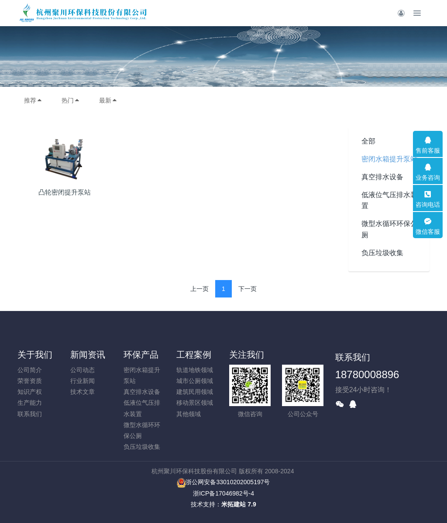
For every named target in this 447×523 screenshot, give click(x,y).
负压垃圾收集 (382, 252)
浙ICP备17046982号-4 (223, 493)
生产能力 (29, 402)
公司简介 (29, 369)
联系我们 (29, 413)
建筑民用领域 (194, 391)
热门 (71, 100)
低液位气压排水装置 (389, 200)
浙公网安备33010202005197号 (223, 482)
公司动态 (82, 369)
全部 (368, 141)
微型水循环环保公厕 (389, 229)
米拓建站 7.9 (238, 504)
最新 (108, 100)
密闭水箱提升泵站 (389, 159)
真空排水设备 (382, 177)
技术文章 (82, 391)
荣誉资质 (29, 380)
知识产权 (29, 391)
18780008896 (367, 374)
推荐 (33, 100)
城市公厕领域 (194, 380)
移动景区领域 (194, 402)
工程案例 (193, 354)
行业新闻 (82, 380)
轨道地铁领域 (194, 369)
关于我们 (34, 354)
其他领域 (188, 413)
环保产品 (141, 354)
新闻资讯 (87, 354)
